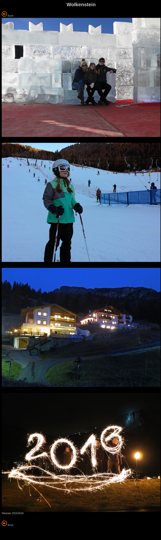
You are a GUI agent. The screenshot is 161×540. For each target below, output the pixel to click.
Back (10, 15)
